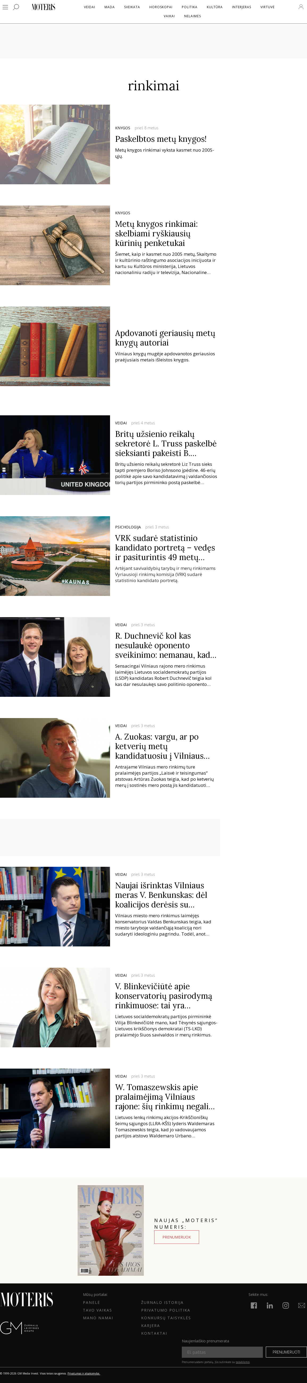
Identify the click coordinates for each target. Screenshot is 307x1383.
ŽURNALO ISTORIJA (162, 1302)
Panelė (91, 1302)
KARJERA (150, 1325)
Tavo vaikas (97, 1310)
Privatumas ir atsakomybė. (84, 1373)
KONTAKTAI (154, 1333)
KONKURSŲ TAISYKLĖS (166, 1317)
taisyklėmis (243, 1362)
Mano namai (98, 1317)
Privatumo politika (165, 1310)
